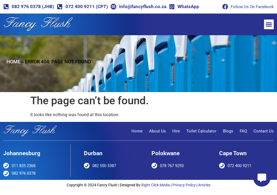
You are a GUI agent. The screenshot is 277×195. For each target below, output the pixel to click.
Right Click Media (155, 185)
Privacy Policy (184, 185)
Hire (176, 131)
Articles (204, 185)
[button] (269, 24)
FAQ (243, 131)
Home (13, 61)
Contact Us (263, 131)
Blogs (228, 131)
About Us (157, 131)
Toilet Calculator (201, 131)
